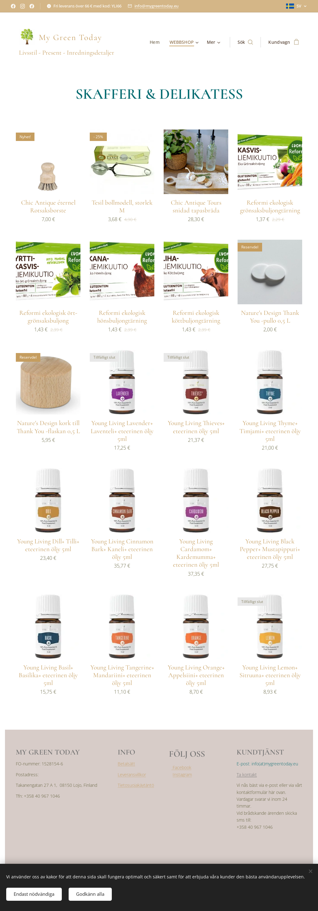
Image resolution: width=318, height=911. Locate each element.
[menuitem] (156, 42)
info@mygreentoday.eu (156, 6)
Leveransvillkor (132, 774)
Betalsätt (126, 764)
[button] (245, 42)
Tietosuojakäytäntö (136, 785)
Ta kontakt (247, 774)
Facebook (181, 768)
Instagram (182, 774)
